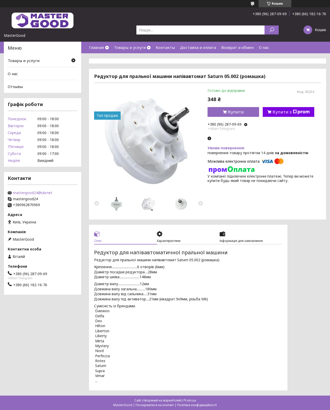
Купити (236, 112)
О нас (264, 47)
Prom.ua (190, 400)
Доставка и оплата (198, 47)
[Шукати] (272, 29)
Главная (96, 47)
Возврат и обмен (237, 47)
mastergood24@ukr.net (32, 192)
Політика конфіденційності (197, 405)
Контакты (165, 47)
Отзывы (15, 86)
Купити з (291, 112)
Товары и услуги (130, 47)
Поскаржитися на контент (155, 405)
